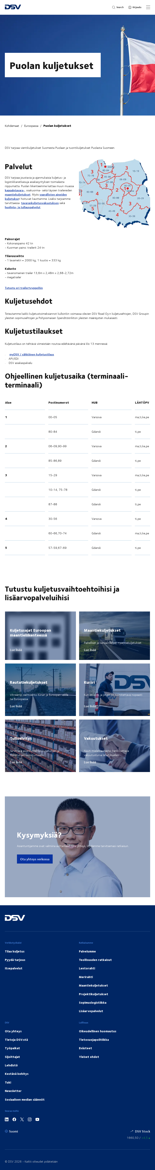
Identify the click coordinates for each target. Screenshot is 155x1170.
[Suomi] (11, 1131)
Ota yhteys (13, 1031)
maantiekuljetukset (17, 194)
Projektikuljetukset (93, 994)
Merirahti (86, 976)
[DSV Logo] (13, 7)
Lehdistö (11, 1065)
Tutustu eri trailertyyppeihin (24, 287)
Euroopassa (31, 126)
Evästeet (85, 1048)
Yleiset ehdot (89, 1056)
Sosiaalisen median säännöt (25, 1099)
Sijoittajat (12, 1056)
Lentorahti (87, 968)
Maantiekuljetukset (93, 985)
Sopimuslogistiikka (92, 1002)
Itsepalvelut (13, 968)
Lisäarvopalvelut (91, 1011)
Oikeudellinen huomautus (97, 1031)
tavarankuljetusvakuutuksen (40, 203)
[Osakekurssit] (138, 1138)
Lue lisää (16, 650)
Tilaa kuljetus (14, 951)
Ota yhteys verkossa (34, 859)
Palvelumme (87, 951)
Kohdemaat (12, 126)
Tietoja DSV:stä (16, 1039)
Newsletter (13, 1090)
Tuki (8, 1082)
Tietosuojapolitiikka (94, 1039)
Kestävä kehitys (16, 1073)
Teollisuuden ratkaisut (95, 959)
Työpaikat (12, 1048)
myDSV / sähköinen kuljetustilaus (31, 354)
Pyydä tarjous (15, 959)
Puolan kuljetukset (57, 125)
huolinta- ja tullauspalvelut (22, 207)
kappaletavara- (15, 190)
